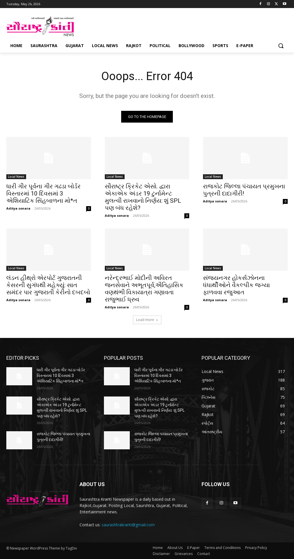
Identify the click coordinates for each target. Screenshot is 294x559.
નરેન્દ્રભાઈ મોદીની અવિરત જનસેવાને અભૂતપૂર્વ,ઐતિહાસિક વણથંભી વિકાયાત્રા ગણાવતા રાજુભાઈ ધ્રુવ (144, 289)
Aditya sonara (18, 208)
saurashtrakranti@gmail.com (128, 524)
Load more (147, 320)
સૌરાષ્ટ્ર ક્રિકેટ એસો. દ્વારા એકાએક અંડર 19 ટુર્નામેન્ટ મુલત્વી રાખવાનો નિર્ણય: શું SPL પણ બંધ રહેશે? (143, 197)
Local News (16, 177)
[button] (281, 46)
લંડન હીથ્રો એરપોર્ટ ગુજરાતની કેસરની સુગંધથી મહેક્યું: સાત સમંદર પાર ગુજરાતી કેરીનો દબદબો (48, 285)
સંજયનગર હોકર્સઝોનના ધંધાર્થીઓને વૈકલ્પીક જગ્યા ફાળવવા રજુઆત (236, 285)
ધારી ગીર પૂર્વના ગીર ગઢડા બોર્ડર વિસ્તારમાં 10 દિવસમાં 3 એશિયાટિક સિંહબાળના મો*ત (43, 193)
